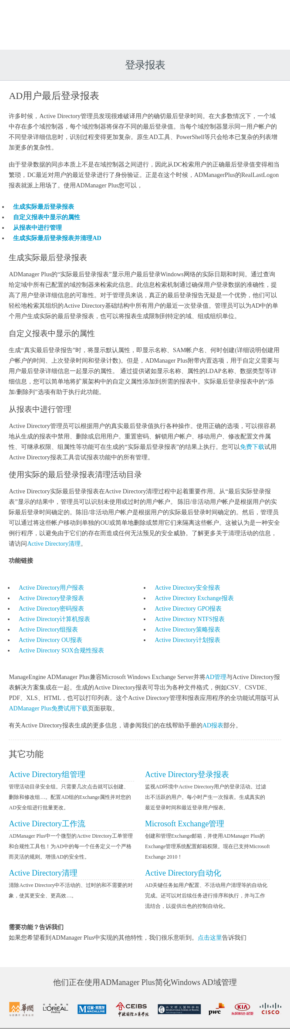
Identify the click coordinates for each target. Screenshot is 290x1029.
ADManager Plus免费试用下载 (47, 708)
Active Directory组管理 (45, 774)
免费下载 (232, 447)
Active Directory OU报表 (49, 640)
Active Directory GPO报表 (188, 608)
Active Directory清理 (40, 543)
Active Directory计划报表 (187, 640)
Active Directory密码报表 (49, 608)
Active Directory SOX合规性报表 (59, 650)
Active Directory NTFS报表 (190, 619)
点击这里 (208, 937)
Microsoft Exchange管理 (184, 823)
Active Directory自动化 (183, 873)
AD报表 (211, 725)
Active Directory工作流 (45, 823)
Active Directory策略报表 (187, 629)
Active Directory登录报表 (49, 598)
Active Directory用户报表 (49, 587)
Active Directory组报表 (46, 629)
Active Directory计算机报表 (52, 619)
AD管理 (214, 677)
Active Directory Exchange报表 (194, 598)
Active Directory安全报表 (187, 587)
